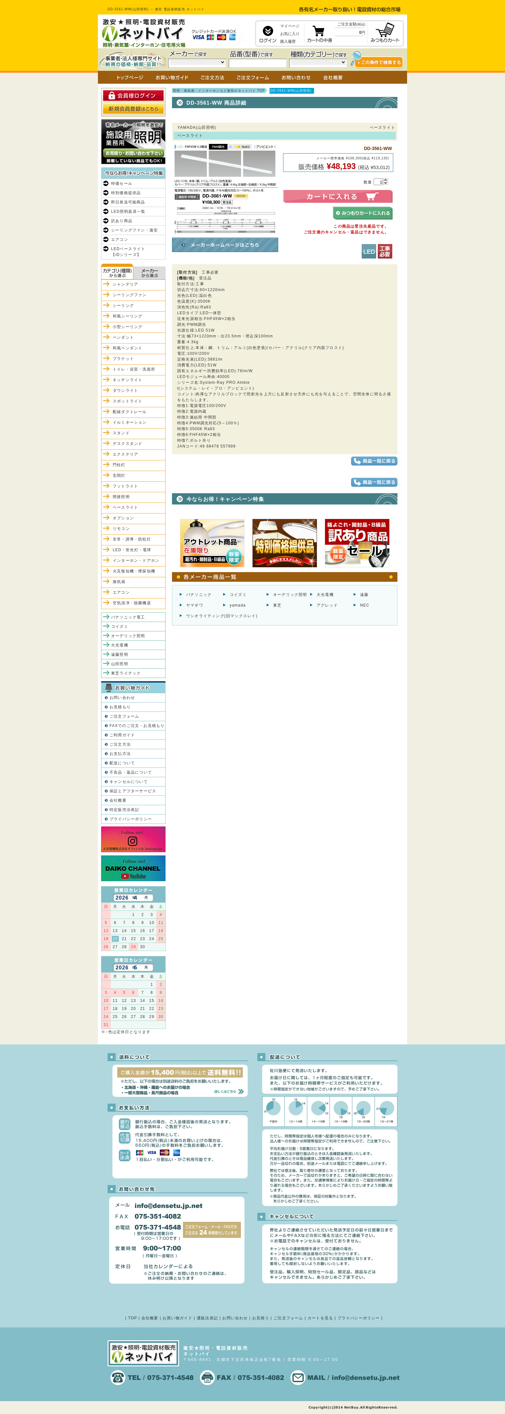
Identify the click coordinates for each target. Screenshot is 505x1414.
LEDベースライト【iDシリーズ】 (128, 252)
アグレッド (327, 605)
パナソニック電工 (128, 617)
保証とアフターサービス (133, 791)
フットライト (125, 486)
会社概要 (118, 800)
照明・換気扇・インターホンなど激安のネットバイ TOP (219, 90)
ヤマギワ (194, 605)
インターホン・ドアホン (136, 560)
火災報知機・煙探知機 (134, 571)
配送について (122, 763)
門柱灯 (119, 465)
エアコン (119, 239)
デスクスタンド (127, 443)
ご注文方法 (120, 744)
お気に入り (290, 34)
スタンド (121, 433)
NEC (364, 605)
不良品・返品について (131, 772)
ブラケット (123, 358)
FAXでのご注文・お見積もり (137, 725)
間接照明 (121, 497)
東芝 (277, 605)
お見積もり (120, 707)
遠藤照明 (119, 654)
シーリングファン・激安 (134, 230)
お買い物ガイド (177, 1318)
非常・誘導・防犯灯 (132, 539)
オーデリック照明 (290, 594)
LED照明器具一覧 (128, 211)
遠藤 (364, 594)
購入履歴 (288, 41)
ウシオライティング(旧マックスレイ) (222, 616)
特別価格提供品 (126, 193)
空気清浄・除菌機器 (132, 603)
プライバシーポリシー (131, 819)
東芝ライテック (126, 673)
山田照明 (119, 664)
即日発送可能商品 (128, 202)
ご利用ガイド (122, 735)
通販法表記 (207, 1318)
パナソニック (199, 594)
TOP (132, 1318)
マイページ (290, 26)
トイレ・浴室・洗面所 (134, 369)
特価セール (121, 183)
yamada (238, 605)
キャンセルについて (129, 781)
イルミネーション (130, 422)
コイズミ (238, 594)
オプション (123, 518)
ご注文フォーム (124, 716)
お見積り (260, 1318)
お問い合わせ (122, 697)
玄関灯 (119, 475)
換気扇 (119, 582)
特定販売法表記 (124, 809)
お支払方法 (120, 753)
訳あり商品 (121, 221)
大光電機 (325, 594)
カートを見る (320, 1318)
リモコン (121, 528)
